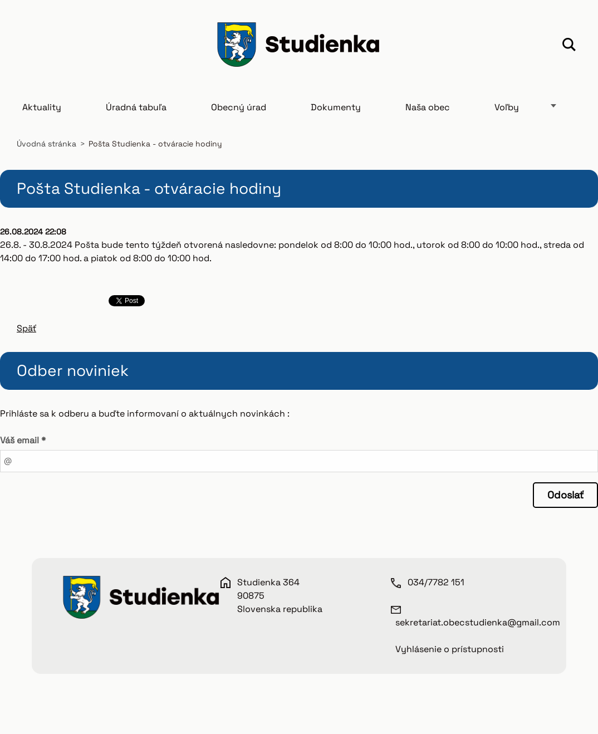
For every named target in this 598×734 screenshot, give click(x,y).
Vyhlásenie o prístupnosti (449, 649)
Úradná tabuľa (136, 107)
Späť (26, 328)
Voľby (506, 107)
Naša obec (427, 107)
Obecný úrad (238, 107)
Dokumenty (336, 107)
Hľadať (569, 46)
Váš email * (23, 440)
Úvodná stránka (46, 144)
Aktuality (41, 107)
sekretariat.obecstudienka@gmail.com (477, 622)
